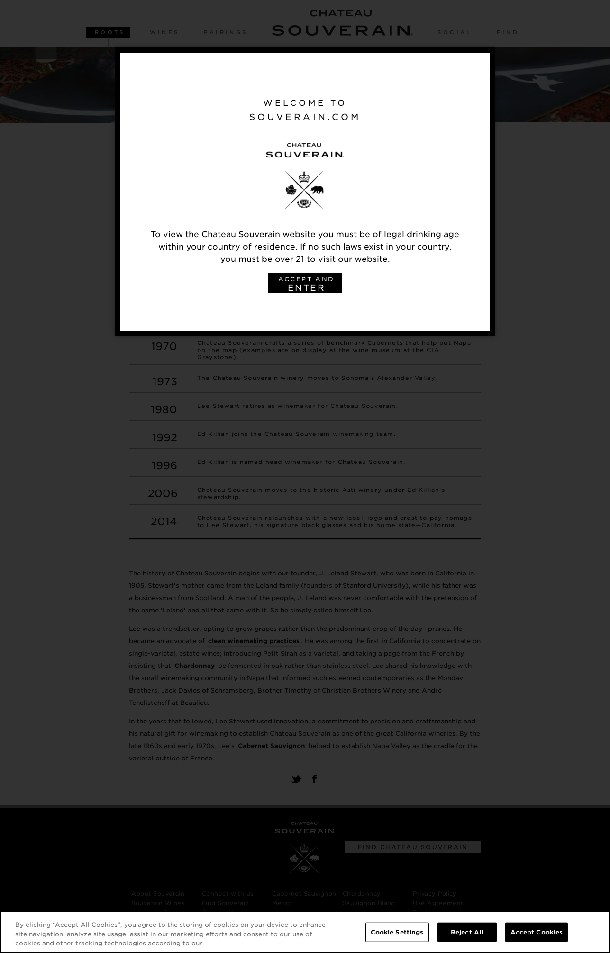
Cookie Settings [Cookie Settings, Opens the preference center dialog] (397, 932)
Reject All (467, 932)
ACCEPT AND (306, 284)
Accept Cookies (536, 932)
